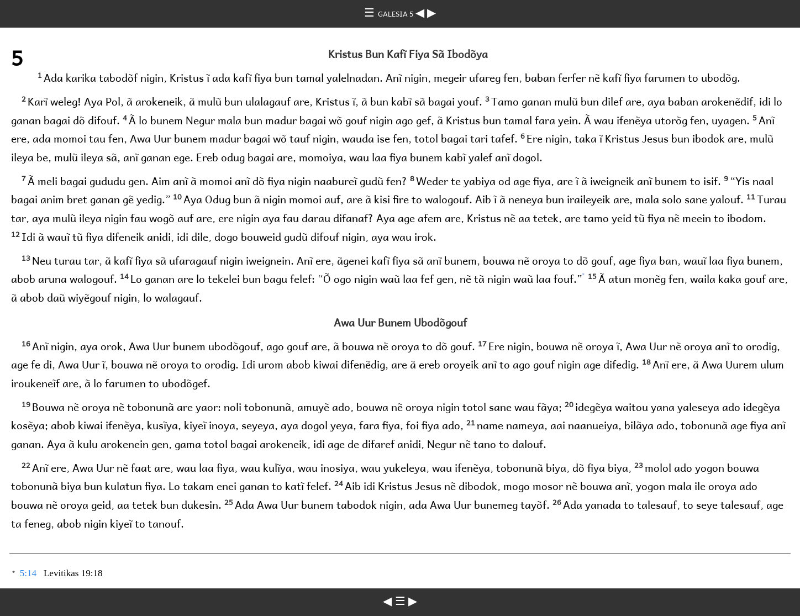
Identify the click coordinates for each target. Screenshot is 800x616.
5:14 (28, 573)
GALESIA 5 (396, 13)
